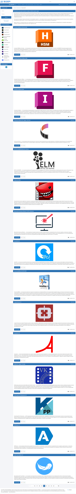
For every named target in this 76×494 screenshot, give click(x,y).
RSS (41, 4)
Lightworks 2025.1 (17, 180)
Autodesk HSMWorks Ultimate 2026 (20, 27)
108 (58, 485)
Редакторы (19, 7)
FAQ (35, 4)
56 (34, 485)
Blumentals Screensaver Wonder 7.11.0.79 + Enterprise (24, 211)
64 (53, 485)
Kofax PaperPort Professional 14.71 (20, 395)
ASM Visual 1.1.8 (17, 425)
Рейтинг (37, 4)
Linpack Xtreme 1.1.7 (17, 302)
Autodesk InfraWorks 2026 (19, 89)
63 (51, 485)
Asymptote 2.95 (17, 333)
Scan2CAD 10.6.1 (17, 241)
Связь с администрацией (29, 4)
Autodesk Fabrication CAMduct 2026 (20, 58)
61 (46, 485)
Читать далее (17, 54)
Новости (19, 4)
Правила (23, 4)
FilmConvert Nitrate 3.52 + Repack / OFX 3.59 (22, 120)
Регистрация (6, 21)
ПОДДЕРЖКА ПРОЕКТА (63, 4)
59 (41, 485)
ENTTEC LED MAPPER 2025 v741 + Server (21, 149)
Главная (15, 7)
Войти (6, 17)
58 (39, 485)
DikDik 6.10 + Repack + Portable (19, 364)
